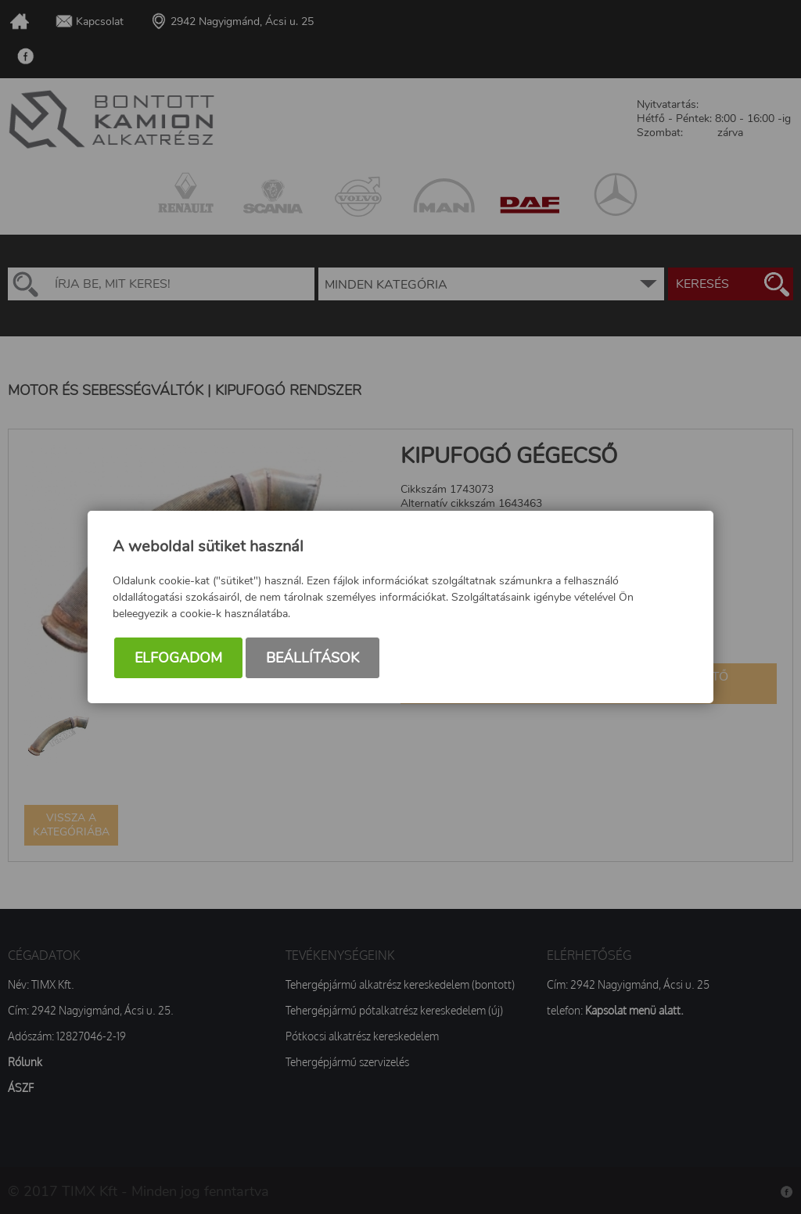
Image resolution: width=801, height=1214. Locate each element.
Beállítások (312, 657)
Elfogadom (178, 657)
